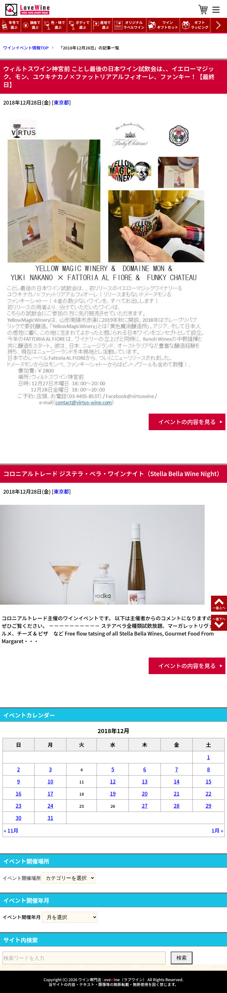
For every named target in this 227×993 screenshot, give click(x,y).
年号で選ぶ (10, 25)
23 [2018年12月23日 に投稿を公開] (18, 805)
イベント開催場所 (22, 878)
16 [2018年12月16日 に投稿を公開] (18, 793)
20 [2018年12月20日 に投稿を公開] (144, 793)
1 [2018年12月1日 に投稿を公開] (208, 757)
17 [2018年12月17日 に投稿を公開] (50, 793)
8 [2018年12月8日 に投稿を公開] (208, 769)
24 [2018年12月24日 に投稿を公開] (50, 805)
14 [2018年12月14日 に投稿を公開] (176, 781)
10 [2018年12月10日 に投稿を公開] (50, 781)
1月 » (217, 830)
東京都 (61, 102)
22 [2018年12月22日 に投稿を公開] (208, 793)
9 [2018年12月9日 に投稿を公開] (18, 781)
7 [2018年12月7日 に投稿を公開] (176, 769)
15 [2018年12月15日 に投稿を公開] (208, 781)
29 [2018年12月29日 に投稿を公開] (208, 805)
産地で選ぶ (102, 25)
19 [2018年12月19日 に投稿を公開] (113, 793)
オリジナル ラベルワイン (130, 25)
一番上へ (219, 607)
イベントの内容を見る (187, 421)
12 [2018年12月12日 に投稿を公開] (113, 781)
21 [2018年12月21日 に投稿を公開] (176, 793)
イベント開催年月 (22, 917)
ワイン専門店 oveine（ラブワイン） (112, 979)
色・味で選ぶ (54, 25)
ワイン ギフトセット (164, 25)
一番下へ (219, 618)
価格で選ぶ (31, 25)
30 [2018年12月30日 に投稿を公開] (18, 817)
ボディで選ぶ (79, 25)
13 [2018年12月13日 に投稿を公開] (144, 781)
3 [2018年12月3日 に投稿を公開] (50, 769)
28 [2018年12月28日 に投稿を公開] (176, 805)
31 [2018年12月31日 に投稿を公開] (50, 817)
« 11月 (11, 830)
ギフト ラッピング (196, 25)
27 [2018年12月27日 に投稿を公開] (144, 805)
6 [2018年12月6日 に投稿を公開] (144, 769)
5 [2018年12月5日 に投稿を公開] (112, 769)
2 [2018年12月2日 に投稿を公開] (18, 769)
